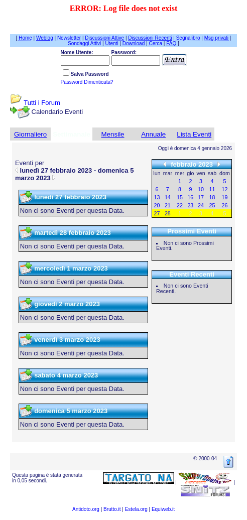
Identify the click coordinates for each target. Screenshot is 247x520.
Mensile (113, 134)
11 (212, 189)
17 (201, 197)
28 (168, 213)
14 (168, 197)
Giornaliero (30, 134)
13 (157, 197)
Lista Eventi (194, 134)
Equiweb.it (163, 509)
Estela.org (136, 509)
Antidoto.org (85, 509)
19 (225, 197)
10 (201, 189)
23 (190, 205)
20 (157, 205)
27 (157, 213)
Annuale (153, 134)
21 (168, 205)
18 (212, 197)
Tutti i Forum (42, 102)
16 (190, 197)
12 (225, 189)
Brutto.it (111, 509)
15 (180, 197)
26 (225, 205)
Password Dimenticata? (87, 82)
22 (180, 205)
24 (201, 205)
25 (212, 205)
